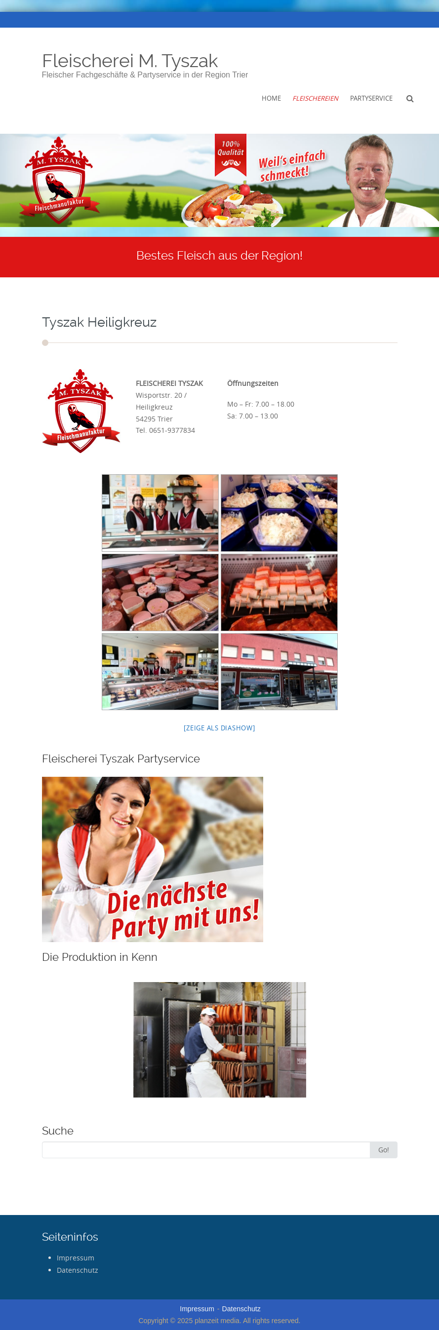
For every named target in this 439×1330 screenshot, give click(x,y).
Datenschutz (77, 1270)
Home (271, 98)
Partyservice (371, 98)
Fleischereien (315, 98)
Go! (383, 1149)
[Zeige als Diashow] (219, 727)
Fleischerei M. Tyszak (130, 61)
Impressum (75, 1257)
